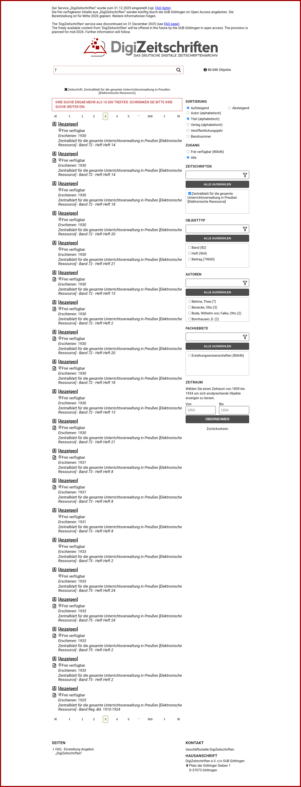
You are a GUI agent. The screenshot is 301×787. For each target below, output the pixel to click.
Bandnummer (199, 136)
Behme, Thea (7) (202, 302)
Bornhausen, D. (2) (203, 319)
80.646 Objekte (217, 70)
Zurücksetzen (217, 429)
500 (150, 116)
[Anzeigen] (68, 124)
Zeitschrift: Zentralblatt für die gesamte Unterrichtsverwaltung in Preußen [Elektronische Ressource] (117, 91)
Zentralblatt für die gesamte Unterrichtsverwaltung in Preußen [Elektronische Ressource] (212, 198)
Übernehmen (217, 419)
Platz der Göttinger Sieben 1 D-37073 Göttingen (210, 768)
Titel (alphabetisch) (203, 119)
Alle (191, 158)
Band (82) (197, 248)
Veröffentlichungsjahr (205, 131)
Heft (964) (197, 253)
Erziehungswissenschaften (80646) (216, 356)
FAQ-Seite (162, 8)
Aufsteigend (198, 108)
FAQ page (171, 24)
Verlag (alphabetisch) (204, 125)
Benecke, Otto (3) (202, 307)
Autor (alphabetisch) (204, 113)
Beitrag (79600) (201, 259)
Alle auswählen (217, 184)
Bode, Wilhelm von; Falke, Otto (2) (214, 313)
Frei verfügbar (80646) (205, 152)
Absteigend (238, 108)
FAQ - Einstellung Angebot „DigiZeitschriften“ (74, 751)
